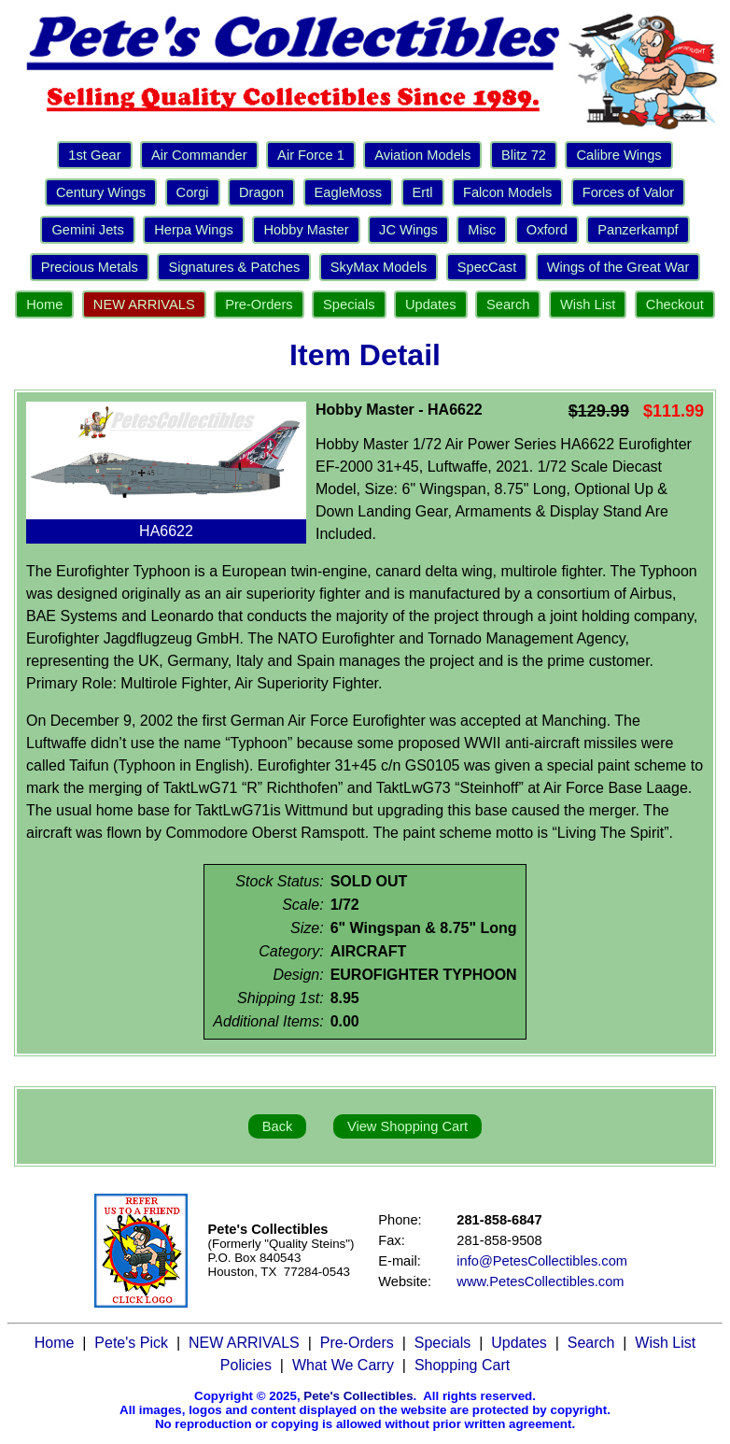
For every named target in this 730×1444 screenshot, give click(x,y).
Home (44, 304)
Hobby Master (305, 229)
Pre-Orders (258, 304)
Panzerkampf (637, 229)
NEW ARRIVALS (144, 304)
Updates (430, 304)
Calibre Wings (618, 155)
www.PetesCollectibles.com (540, 1281)
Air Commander (199, 155)
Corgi (192, 192)
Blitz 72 (523, 155)
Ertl (423, 192)
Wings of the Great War (618, 267)
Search (507, 304)
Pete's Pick (131, 1343)
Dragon (261, 192)
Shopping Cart (462, 1365)
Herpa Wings (193, 229)
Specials (348, 304)
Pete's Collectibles (358, 1396)
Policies (246, 1365)
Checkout (675, 304)
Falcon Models (507, 192)
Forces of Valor (628, 192)
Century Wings (101, 192)
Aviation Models (422, 155)
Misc (482, 229)
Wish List (587, 304)
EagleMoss (349, 192)
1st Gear (94, 155)
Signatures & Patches (234, 267)
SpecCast (487, 267)
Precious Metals (89, 267)
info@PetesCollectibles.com (541, 1260)
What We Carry (343, 1365)
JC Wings (408, 229)
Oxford (547, 229)
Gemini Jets (87, 229)
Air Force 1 (310, 155)
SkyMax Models (378, 267)
